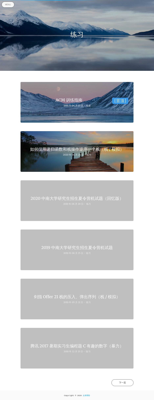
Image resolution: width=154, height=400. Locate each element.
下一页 (122, 382)
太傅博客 (86, 396)
